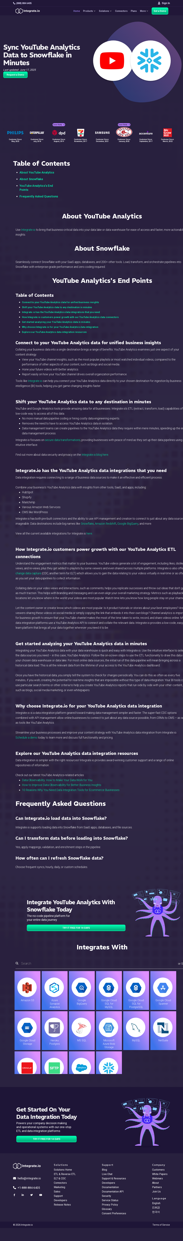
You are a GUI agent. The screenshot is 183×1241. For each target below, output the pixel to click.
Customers (158, 1169)
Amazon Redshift (105, 523)
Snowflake (87, 523)
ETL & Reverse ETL (65, 1174)
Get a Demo (160, 11)
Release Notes (62, 1204)
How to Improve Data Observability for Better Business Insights (61, 785)
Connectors (121, 11)
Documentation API (113, 1191)
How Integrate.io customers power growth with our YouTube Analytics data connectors (70, 317)
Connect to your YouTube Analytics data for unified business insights (60, 302)
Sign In (164, 3)
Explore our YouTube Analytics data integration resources (54, 332)
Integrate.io (28, 229)
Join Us (156, 1191)
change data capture (28, 573)
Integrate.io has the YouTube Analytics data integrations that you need (61, 312)
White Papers (159, 1174)
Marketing (59, 1187)
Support (58, 1195)
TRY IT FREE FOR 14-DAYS (76, 928)
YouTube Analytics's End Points (36, 187)
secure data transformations (62, 440)
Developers (60, 1200)
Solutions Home (63, 1169)
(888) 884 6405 (22, 3)
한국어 (156, 1211)
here (89, 533)
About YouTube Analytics (37, 172)
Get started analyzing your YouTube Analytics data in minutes (56, 322)
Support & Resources (114, 1178)
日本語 (156, 1207)
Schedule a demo (26, 737)
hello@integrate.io (27, 1178)
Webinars (157, 1178)
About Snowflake (31, 179)
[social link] (15, 1195)
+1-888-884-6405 (26, 1187)
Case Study (59, 125)
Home (76, 11)
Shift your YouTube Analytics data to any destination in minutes (57, 307)
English (156, 1203)
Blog (104, 1169)
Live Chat (107, 1174)
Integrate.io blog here (95, 454)
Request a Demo (15, 74)
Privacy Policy (110, 1204)
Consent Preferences (114, 1213)
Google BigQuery (127, 523)
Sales (57, 1191)
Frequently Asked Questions (39, 196)
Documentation (110, 1187)
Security (106, 1195)
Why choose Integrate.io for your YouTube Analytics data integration (60, 327)
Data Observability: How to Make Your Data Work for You (57, 780)
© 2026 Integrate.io (23, 1225)
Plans (134, 11)
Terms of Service (161, 1225)
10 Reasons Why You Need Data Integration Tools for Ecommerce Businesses (70, 790)
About (155, 1182)
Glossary (107, 1209)
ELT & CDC (60, 1178)
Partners (157, 1187)
